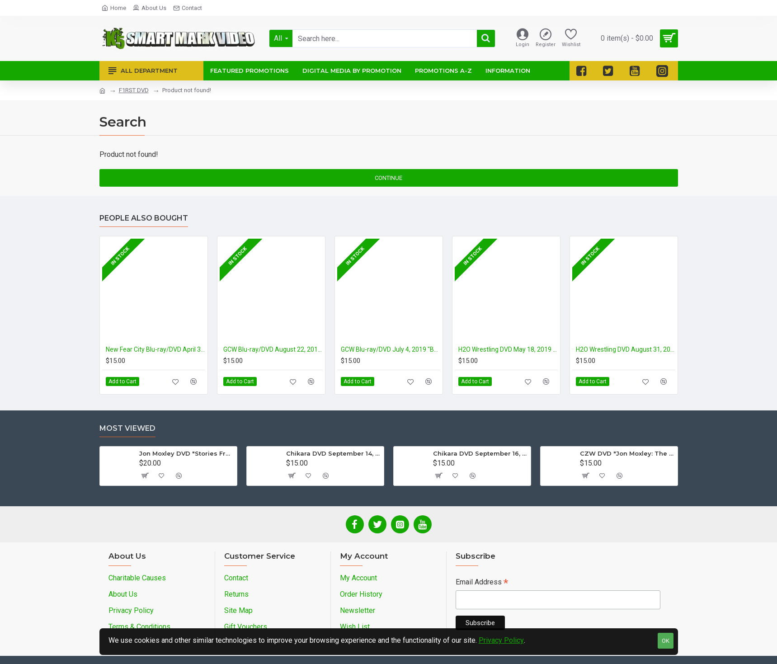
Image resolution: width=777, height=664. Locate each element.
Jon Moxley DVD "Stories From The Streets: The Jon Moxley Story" (186, 453)
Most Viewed (127, 428)
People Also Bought (143, 218)
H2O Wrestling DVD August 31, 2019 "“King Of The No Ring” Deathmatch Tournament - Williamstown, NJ (625, 349)
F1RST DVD (134, 90)
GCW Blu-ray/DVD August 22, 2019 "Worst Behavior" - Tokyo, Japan (273, 349)
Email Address (482, 583)
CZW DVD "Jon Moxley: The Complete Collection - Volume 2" (627, 453)
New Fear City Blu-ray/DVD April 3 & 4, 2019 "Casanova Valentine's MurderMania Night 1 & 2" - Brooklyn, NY (155, 349)
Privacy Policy (501, 640)
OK (665, 640)
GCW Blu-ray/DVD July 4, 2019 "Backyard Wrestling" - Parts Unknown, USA (390, 349)
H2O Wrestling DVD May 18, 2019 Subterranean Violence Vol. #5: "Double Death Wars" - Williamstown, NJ (508, 349)
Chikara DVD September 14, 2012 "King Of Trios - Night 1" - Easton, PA (333, 453)
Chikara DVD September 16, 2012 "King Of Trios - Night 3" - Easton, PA (480, 453)
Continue (388, 177)
